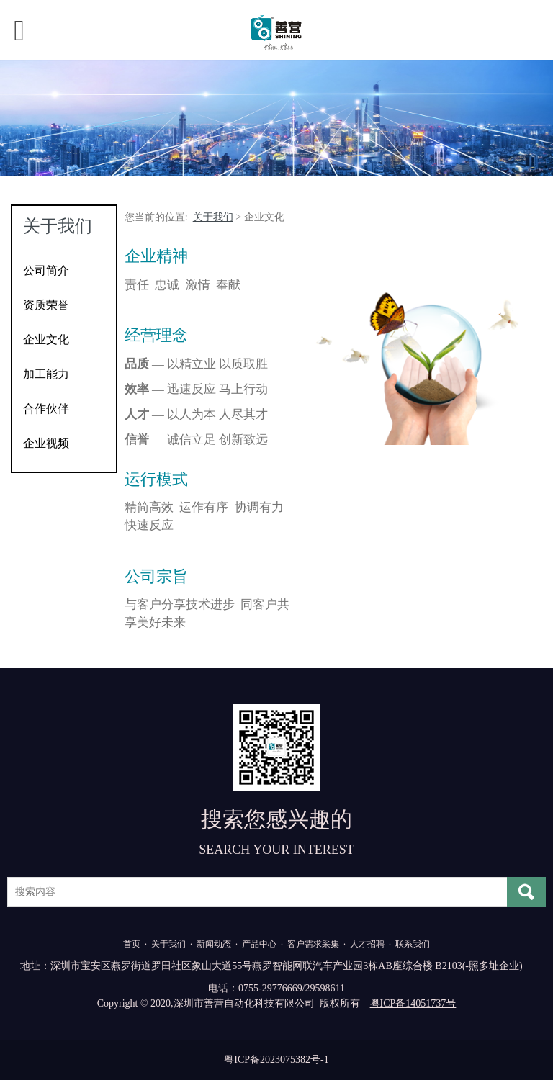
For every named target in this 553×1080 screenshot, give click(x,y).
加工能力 (46, 374)
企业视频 (46, 443)
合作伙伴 (46, 408)
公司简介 (46, 270)
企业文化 (46, 339)
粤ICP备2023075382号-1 (276, 1059)
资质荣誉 (46, 305)
